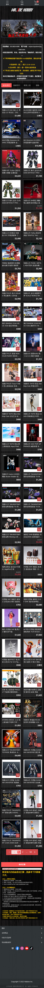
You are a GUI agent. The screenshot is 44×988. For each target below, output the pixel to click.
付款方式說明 (6, 938)
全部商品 (5, 933)
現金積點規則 (6, 942)
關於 (3, 928)
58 (31, 852)
